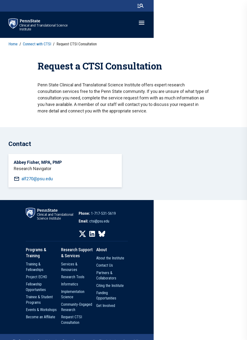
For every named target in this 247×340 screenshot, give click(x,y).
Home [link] (14, 44)
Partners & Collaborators (173, 283)
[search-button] (232, 6)
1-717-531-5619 (150, 224)
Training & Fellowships (55, 269)
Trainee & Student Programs (60, 291)
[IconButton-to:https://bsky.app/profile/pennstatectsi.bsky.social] (148, 245)
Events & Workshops (54, 298)
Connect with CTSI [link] (38, 44)
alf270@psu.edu (39, 187)
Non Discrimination (139, 324)
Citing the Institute (168, 291)
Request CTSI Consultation (116, 305)
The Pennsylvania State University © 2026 (123, 333)
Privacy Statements (109, 324)
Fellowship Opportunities (57, 283)
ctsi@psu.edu (146, 232)
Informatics (105, 283)
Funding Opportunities (170, 298)
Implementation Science (114, 291)
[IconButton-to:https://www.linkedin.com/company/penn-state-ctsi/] (139, 245)
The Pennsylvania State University (69, 324)
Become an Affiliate (53, 305)
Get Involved (163, 305)
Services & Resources (113, 269)
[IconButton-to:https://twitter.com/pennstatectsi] (129, 245)
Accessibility (164, 324)
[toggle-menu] (233, 23)
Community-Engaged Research (119, 298)
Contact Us (162, 276)
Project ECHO (49, 276)
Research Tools (108, 276)
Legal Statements (189, 324)
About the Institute (168, 269)
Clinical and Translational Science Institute (45, 28)
